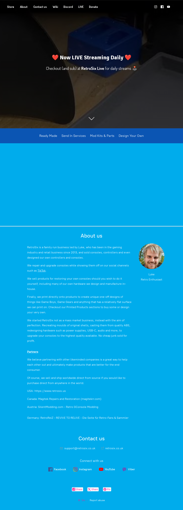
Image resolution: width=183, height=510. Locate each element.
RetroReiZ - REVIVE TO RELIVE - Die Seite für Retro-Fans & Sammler (84, 417)
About (24, 7)
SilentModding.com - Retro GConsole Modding (68, 407)
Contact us (40, 7)
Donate (93, 7)
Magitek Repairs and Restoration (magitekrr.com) (69, 399)
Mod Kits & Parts (102, 136)
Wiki (55, 7)
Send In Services (73, 136)
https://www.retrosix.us (50, 391)
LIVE (81, 7)
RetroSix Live (92, 68)
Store (10, 7)
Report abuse (97, 500)
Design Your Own (131, 136)
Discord (68, 7)
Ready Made (48, 136)
